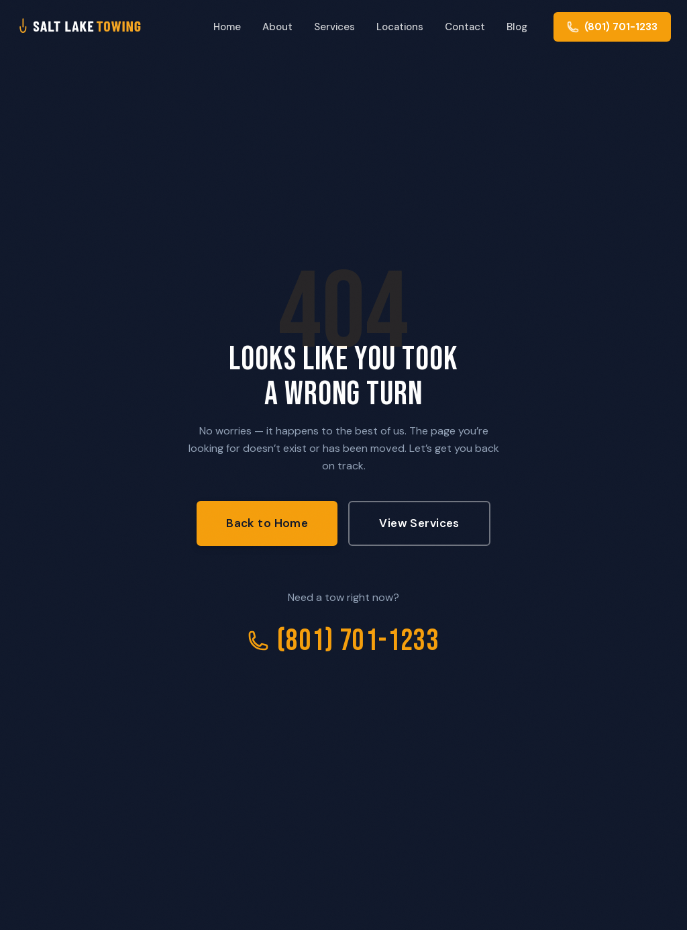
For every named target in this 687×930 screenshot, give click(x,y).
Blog (517, 27)
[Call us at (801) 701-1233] (612, 26)
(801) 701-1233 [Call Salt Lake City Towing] (343, 641)
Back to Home (267, 523)
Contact (465, 27)
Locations (399, 27)
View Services (419, 523)
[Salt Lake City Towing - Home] (101, 27)
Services (334, 27)
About (277, 27)
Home (227, 27)
